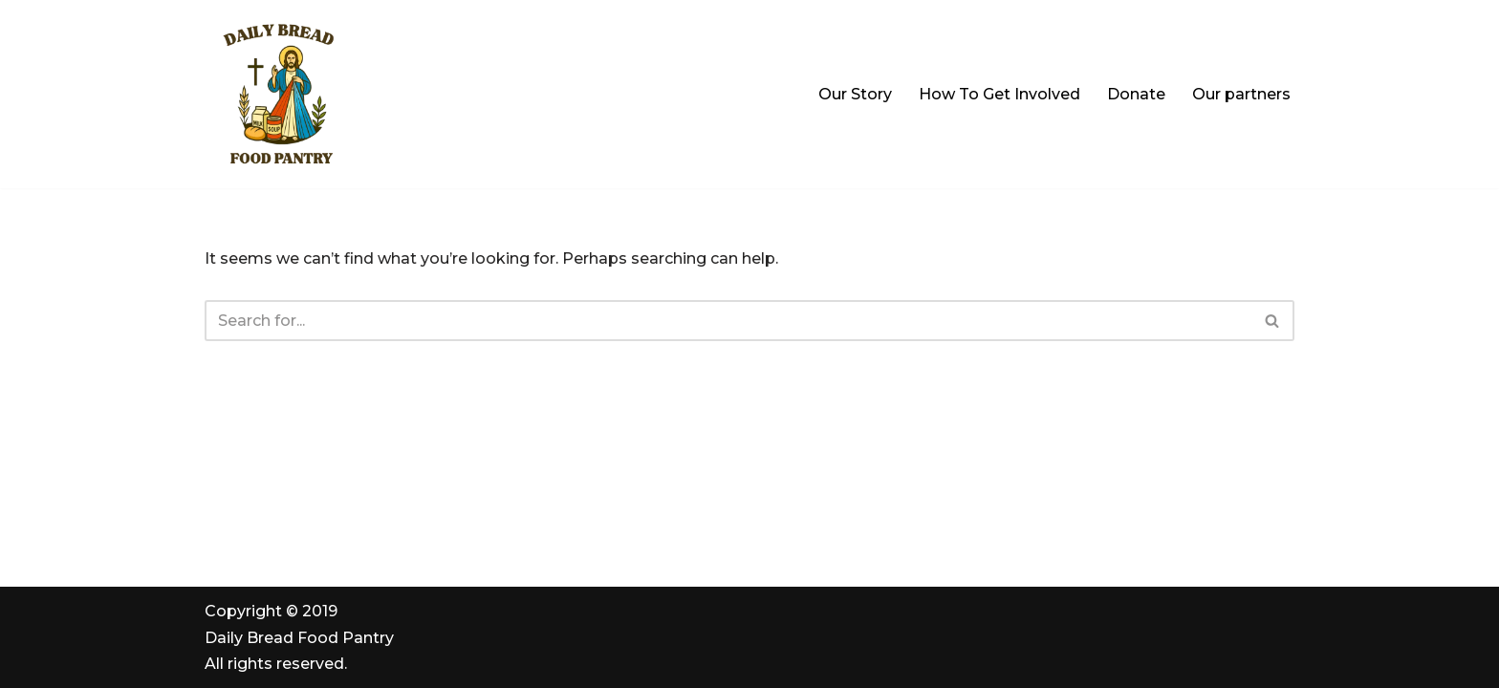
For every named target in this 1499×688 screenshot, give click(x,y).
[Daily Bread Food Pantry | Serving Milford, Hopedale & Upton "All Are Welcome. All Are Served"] (281, 94)
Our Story (855, 94)
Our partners (1241, 94)
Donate (1136, 94)
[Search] (728, 320)
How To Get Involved (999, 94)
